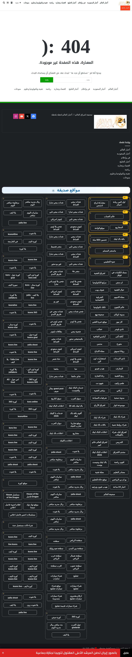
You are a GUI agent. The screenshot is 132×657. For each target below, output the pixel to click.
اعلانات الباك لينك (99, 432)
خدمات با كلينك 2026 (56, 414)
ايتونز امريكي (56, 219)
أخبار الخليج (72, 3)
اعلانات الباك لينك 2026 (99, 453)
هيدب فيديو (99, 368)
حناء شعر (56, 359)
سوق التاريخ (56, 398)
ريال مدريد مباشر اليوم (32, 203)
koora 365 (32, 312)
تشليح (75, 576)
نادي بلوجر (119, 329)
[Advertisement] (66, 19)
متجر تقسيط (56, 246)
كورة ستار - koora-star (13, 326)
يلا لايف (66, 635)
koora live (32, 259)
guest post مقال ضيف (56, 390)
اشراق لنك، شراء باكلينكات (119, 433)
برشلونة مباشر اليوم (13, 204)
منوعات (26, 3)
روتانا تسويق (119, 351)
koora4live (13, 234)
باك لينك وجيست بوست (99, 463)
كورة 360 (13, 401)
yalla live (23, 223)
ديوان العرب (56, 423)
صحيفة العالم (109, 494)
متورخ (119, 344)
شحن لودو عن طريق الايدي (56, 322)
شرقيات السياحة (99, 398)
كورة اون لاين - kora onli (32, 276)
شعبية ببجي (76, 331)
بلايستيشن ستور (76, 339)
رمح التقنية (119, 376)
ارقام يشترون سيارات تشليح (76, 597)
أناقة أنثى (119, 336)
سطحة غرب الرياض (56, 557)
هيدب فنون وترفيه (99, 487)
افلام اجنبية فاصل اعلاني (12, 506)
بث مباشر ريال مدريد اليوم (56, 626)
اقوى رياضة (119, 462)
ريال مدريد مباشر (75, 469)
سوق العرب (76, 398)
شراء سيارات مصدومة (56, 597)
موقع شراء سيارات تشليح (56, 587)
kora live (32, 305)
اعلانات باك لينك (56, 433)
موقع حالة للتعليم (99, 479)
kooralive (13, 305)
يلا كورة (22, 249)
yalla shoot (56, 452)
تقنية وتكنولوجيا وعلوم (39, 3)
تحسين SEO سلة (100, 240)
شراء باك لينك (119, 417)
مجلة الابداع (99, 351)
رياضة (51, 3)
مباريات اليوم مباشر (75, 460)
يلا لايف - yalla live (32, 296)
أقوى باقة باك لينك (76, 414)
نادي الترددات (119, 358)
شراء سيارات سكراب (56, 577)
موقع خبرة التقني (99, 322)
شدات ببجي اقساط (76, 203)
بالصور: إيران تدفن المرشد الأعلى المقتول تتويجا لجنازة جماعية (76, 653)
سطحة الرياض (76, 540)
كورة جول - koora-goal (32, 336)
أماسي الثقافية (99, 336)
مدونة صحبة (119, 398)
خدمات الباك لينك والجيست (75, 389)
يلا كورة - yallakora (13, 296)
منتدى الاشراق (119, 452)
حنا (76, 369)
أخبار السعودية (92, 3)
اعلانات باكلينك (66, 440)
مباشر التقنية (99, 390)
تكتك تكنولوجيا (99, 307)
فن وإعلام (81, 3)
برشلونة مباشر (56, 459)
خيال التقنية (119, 290)
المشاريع (119, 227)
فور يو (56, 301)
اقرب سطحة (56, 566)
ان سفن (119, 282)
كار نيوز (119, 322)
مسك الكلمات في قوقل (119, 273)
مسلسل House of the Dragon (12, 496)
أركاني (119, 390)
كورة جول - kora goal (13, 276)
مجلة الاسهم (119, 297)
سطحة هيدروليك (56, 548)
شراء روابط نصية (119, 425)
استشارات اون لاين (99, 360)
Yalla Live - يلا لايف (13, 360)
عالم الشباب (109, 216)
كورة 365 (76, 616)
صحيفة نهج (99, 314)
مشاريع (76, 433)
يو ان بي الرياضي (119, 479)
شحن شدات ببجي (75, 311)
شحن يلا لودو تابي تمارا (56, 282)
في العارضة (13, 241)
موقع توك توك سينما (32, 506)
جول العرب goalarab (76, 626)
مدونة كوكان (119, 314)
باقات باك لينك (99, 425)
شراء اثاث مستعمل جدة (23, 525)
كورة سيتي (56, 617)
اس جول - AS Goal (13, 380)
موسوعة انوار (119, 405)
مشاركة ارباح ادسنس (99, 204)
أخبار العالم (104, 3)
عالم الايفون (119, 307)
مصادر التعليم (119, 472)
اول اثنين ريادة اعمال (119, 203)
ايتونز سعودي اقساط (75, 228)
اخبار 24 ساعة (119, 487)
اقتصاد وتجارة (61, 3)
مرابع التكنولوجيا (99, 282)
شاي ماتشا (75, 376)
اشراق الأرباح (99, 405)
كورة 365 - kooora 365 (32, 380)
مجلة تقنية (99, 472)
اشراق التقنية (99, 273)
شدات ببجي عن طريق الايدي (56, 272)
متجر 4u (75, 271)
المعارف (119, 368)
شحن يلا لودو (75, 321)
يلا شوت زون (32, 605)
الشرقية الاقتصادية (99, 298)
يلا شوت (75, 451)
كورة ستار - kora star (32, 286)
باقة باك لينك (119, 239)
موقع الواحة (100, 228)
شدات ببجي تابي (56, 212)
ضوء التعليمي (109, 262)
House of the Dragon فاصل (32, 495)
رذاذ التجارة (99, 376)
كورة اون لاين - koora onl (32, 370)
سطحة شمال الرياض (75, 557)
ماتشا (56, 369)
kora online (32, 401)
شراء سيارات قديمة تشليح (66, 606)
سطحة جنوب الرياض (75, 567)
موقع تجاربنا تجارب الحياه (76, 424)
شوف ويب (99, 290)
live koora (12, 544)
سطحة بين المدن (76, 548)
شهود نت (99, 383)
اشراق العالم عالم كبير (99, 443)
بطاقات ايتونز (56, 331)
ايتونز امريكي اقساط (56, 292)
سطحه (56, 541)
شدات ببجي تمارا (56, 202)
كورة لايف (32, 241)
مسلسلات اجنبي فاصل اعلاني (22, 515)
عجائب (99, 329)
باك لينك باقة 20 (76, 406)
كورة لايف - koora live (32, 567)
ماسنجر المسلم (109, 251)
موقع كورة (22, 483)
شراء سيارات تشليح (75, 587)
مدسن (99, 344)
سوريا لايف (12, 285)
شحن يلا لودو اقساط (56, 228)
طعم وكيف (119, 383)
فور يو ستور (56, 264)
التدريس (119, 442)
